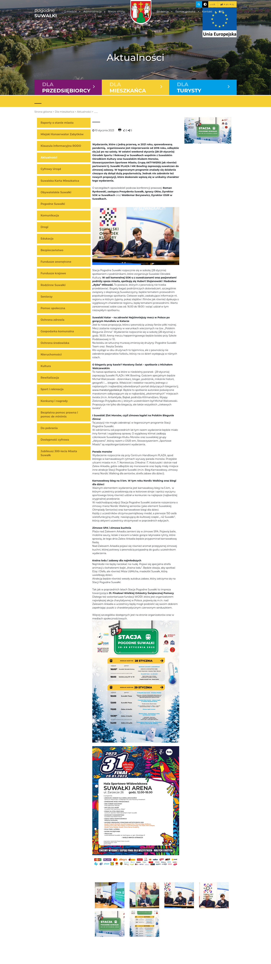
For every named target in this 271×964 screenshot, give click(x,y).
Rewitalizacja (50, 377)
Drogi (44, 227)
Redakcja (163, 11)
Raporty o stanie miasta (57, 123)
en (227, 4)
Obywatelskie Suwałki (56, 192)
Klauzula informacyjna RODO (61, 146)
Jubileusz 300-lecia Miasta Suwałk (59, 453)
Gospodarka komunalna (57, 331)
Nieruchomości (51, 354)
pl (222, 4)
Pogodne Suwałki (53, 204)
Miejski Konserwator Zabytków (62, 134)
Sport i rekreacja (52, 389)
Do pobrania (49, 428)
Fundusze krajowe (53, 273)
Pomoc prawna (185, 11)
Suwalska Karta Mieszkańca (60, 180)
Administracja (92, 11)
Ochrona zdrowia (52, 320)
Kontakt (207, 11)
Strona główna (43, 111)
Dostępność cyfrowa (55, 439)
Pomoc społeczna (53, 308)
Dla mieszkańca (64, 111)
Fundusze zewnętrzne (56, 262)
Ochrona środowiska (55, 343)
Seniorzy (47, 296)
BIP (221, 11)
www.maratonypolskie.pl (107, 390)
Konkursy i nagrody (54, 401)
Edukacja (47, 238)
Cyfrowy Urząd (51, 169)
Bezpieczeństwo (52, 250)
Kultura (46, 366)
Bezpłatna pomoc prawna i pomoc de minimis (59, 414)
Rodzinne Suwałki (53, 285)
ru (233, 4)
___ (96, 111)
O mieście (70, 11)
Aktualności (84, 111)
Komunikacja (50, 215)
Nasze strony (116, 11)
